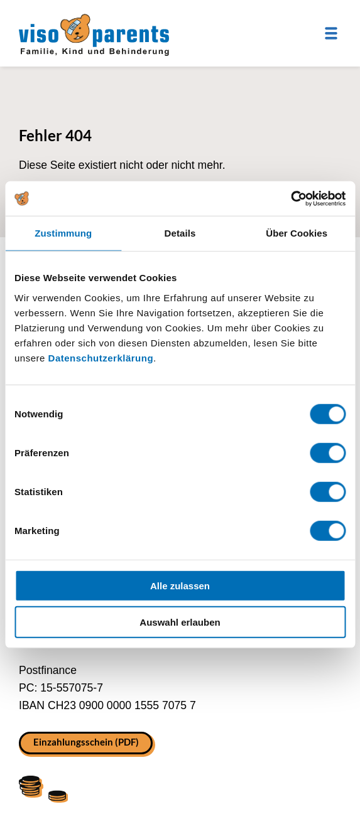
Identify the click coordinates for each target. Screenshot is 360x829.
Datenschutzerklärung (101, 357)
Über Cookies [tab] (296, 233)
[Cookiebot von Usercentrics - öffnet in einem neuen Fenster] (291, 198)
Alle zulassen (180, 585)
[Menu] (331, 33)
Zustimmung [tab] (63, 233)
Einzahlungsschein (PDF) (86, 741)
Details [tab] (180, 233)
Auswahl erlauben (179, 622)
